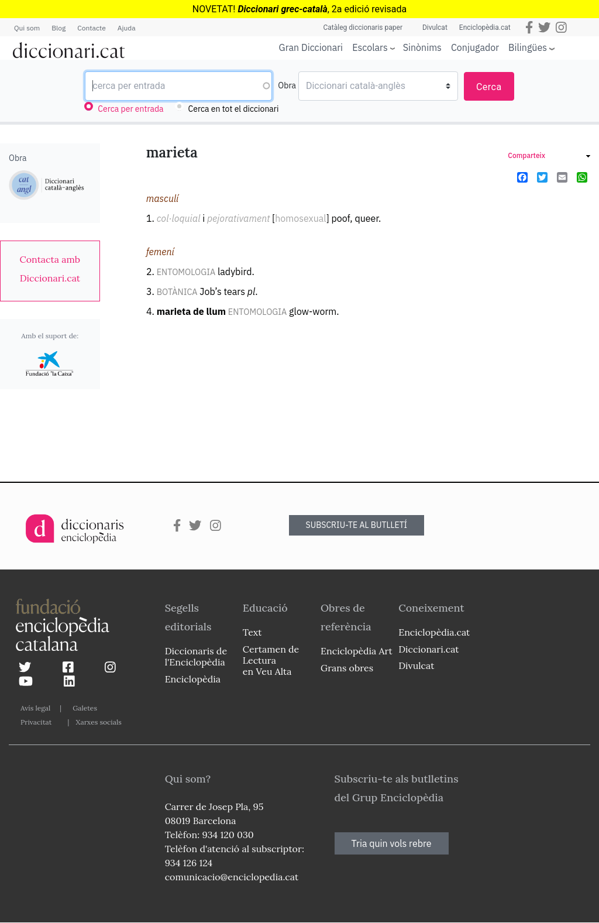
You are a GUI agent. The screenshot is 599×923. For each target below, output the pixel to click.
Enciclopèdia (193, 679)
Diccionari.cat (428, 649)
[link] (50, 268)
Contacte (91, 27)
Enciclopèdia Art (357, 651)
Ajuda (127, 27)
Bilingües (527, 47)
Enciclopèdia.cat (485, 27)
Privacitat (35, 722)
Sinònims (422, 47)
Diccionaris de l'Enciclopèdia (196, 656)
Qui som (27, 27)
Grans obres (347, 668)
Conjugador (475, 47)
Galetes (85, 708)
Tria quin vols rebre (392, 843)
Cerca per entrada (130, 109)
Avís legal (35, 708)
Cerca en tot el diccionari (233, 109)
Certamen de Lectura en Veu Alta (271, 660)
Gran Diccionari (311, 47)
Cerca (489, 86)
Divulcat (434, 27)
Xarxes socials (98, 722)
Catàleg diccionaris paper (362, 27)
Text (252, 632)
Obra (287, 85)
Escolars (370, 47)
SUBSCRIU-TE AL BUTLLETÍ (357, 525)
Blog (58, 27)
